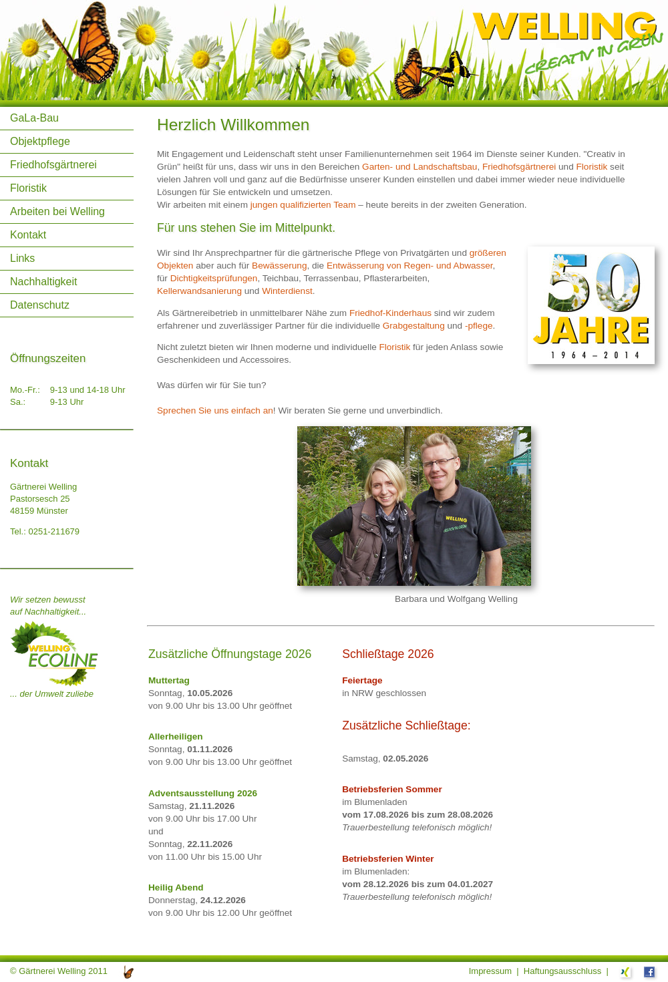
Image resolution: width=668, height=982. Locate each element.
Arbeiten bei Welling (57, 211)
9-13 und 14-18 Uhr (88, 390)
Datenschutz (39, 305)
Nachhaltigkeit (43, 281)
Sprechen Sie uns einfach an (215, 410)
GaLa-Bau (34, 118)
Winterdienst (287, 291)
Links (22, 258)
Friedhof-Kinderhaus (390, 313)
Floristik (28, 188)
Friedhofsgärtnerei (53, 164)
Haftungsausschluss (562, 971)
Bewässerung (279, 266)
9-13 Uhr (67, 402)
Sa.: (17, 402)
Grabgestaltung (414, 326)
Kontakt (28, 234)
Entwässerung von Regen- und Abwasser (410, 266)
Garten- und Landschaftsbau (419, 167)
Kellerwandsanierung (199, 291)
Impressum (490, 971)
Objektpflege (40, 141)
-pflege (479, 326)
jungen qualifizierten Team (303, 205)
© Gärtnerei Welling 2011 (59, 971)
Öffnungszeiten (48, 358)
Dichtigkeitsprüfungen (214, 278)
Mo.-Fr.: (25, 390)
